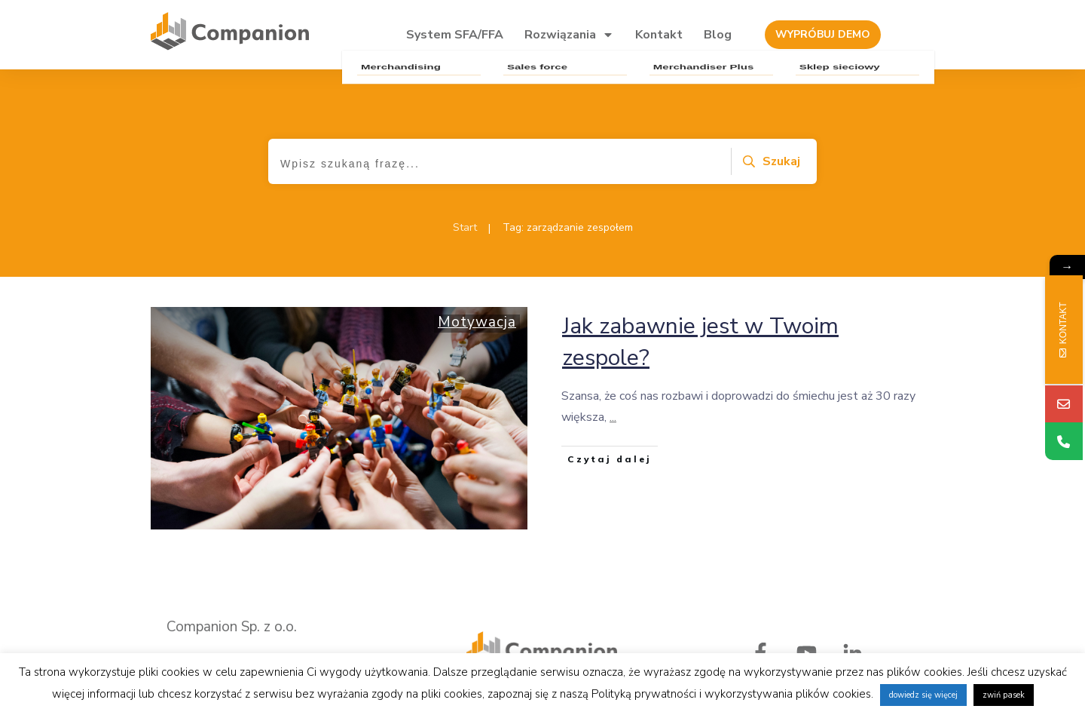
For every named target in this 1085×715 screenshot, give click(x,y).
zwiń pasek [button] (1004, 695)
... (613, 417)
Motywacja (477, 322)
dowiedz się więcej (923, 695)
